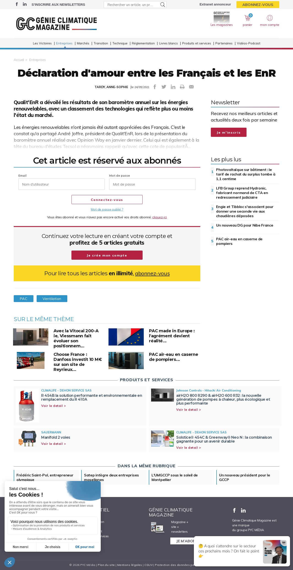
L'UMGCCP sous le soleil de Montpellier (175, 477)
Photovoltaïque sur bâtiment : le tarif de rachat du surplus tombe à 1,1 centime (245, 174)
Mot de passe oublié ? (107, 209)
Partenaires (224, 43)
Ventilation (52, 298)
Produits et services (196, 43)
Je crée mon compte (107, 255)
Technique (120, 43)
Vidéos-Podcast (248, 43)
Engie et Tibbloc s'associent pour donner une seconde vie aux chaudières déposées (244, 211)
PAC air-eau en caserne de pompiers (239, 241)
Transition (101, 43)
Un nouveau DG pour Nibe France (244, 225)
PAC (23, 298)
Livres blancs (168, 43)
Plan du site (106, 565)
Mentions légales (129, 565)
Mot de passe (119, 175)
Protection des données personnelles (182, 565)
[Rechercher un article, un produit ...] (135, 4)
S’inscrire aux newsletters (58, 4)
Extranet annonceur (215, 4)
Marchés (83, 43)
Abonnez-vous (257, 4)
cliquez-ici (159, 217)
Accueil (19, 60)
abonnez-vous (152, 273)
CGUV (148, 565)
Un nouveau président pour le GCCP (244, 477)
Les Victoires (42, 43)
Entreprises (64, 43)
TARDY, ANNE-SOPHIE (111, 87)
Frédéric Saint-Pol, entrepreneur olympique (44, 477)
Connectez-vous (107, 200)
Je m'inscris (229, 132)
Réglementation (143, 43)
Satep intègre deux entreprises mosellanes (111, 477)
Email (22, 175)
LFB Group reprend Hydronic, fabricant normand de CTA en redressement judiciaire (242, 193)
